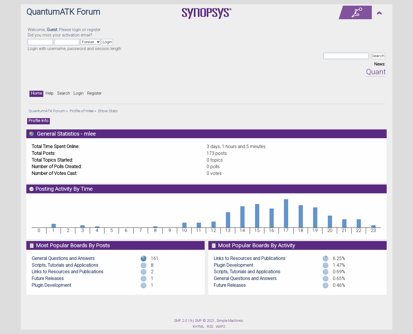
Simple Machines (230, 320)
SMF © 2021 (205, 320)
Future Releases (48, 278)
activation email (76, 35)
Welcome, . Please (50, 29)
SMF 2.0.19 (183, 320)
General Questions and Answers (63, 258)
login (76, 29)
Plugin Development (51, 285)
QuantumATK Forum (63, 12)
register (93, 29)
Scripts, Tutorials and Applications (65, 265)
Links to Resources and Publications (67, 271)
